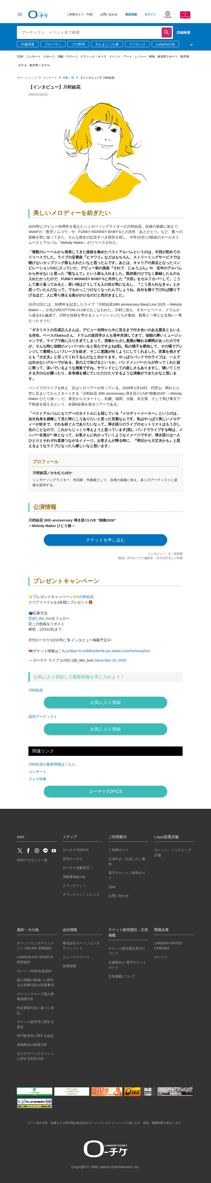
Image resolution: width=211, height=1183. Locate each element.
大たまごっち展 (107, 44)
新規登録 (131, 14)
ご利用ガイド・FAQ (79, 14)
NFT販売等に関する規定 (35, 1036)
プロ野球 (78, 44)
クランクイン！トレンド (81, 894)
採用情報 (69, 966)
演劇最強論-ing (74, 877)
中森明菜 (27, 44)
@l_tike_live (42, 618)
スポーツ (49, 56)
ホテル (22, 65)
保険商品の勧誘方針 (32, 1045)
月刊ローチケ (73, 859)
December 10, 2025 (110, 660)
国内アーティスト (42, 716)
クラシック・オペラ (93, 56)
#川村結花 (85, 597)
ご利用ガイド (118, 850)
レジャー (140, 56)
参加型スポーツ (168, 56)
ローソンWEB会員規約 (34, 971)
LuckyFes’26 (165, 44)
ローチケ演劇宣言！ (78, 868)
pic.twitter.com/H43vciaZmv (128, 651)
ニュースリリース (76, 957)
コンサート (33, 56)
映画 (152, 56)
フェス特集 (37, 779)
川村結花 (35, 690)
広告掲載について (121, 976)
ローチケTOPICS (105, 791)
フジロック (137, 44)
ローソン (161, 957)
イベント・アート (120, 56)
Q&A (112, 887)
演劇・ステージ (68, 56)
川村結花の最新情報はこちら (51, 764)
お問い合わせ (109, 14)
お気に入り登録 (105, 702)
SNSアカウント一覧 (32, 860)
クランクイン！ (74, 885)
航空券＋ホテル (40, 65)
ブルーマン (53, 44)
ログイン (150, 14)
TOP (20, 56)
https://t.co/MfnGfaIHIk (87, 651)
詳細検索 (183, 32)
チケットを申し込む (105, 540)
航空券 (184, 56)
